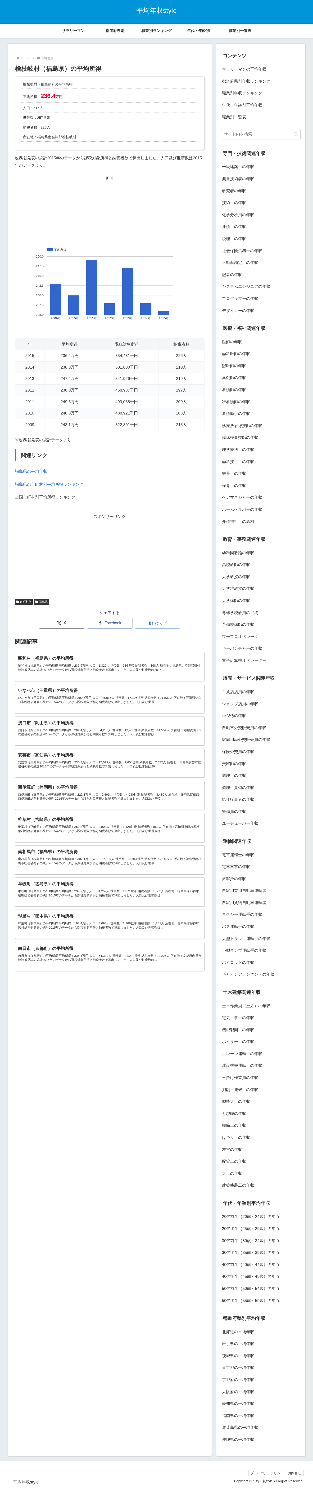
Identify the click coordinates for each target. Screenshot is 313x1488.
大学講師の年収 (236, 600)
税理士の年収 (234, 238)
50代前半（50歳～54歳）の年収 (251, 1288)
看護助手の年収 (236, 413)
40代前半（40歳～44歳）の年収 (251, 1264)
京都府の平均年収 (238, 1379)
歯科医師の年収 (236, 354)
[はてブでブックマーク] (157, 623)
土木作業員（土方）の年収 (246, 1006)
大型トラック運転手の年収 (246, 938)
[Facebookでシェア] (109, 623)
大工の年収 (232, 1173)
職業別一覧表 (234, 117)
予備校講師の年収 (238, 624)
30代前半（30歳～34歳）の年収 (251, 1241)
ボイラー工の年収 (238, 1041)
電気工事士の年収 (238, 1018)
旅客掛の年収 (234, 879)
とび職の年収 (234, 1113)
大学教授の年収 (236, 577)
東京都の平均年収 (238, 1367)
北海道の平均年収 (238, 1332)
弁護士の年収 (234, 226)
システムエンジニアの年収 (246, 286)
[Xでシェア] (61, 623)
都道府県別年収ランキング (246, 81)
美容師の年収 (234, 764)
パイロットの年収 (238, 962)
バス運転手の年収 (238, 926)
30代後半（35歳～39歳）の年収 (251, 1252)
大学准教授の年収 (238, 588)
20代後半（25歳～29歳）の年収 (251, 1228)
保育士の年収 (234, 485)
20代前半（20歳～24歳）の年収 (251, 1216)
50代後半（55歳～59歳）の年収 (251, 1300)
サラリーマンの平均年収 (244, 69)
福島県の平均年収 (31, 471)
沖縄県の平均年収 (238, 1439)
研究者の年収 (234, 191)
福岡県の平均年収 (238, 1415)
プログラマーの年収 (240, 298)
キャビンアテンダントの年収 (248, 974)
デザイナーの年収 (238, 310)
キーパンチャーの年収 (242, 648)
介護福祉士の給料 (238, 521)
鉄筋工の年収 (234, 1125)
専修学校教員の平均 (240, 612)
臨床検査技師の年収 (240, 437)
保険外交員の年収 (238, 751)
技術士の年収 (234, 202)
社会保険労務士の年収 (242, 251)
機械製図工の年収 (238, 1030)
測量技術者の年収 (238, 179)
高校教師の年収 (236, 564)
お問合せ (294, 1473)
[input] (261, 134)
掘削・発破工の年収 (240, 1089)
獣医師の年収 (234, 366)
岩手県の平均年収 (238, 1343)
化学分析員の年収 (238, 215)
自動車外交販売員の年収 (244, 728)
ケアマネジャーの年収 (242, 497)
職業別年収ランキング (242, 93)
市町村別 (24, 601)
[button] (296, 134)
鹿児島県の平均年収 (240, 1427)
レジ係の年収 (234, 715)
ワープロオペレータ (240, 636)
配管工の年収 (234, 1161)
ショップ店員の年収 (240, 704)
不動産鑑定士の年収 (240, 262)
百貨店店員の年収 (238, 692)
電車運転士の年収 (238, 855)
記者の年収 (232, 274)
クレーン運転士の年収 (242, 1053)
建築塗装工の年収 (238, 1185)
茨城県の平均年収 (238, 1356)
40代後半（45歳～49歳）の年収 (251, 1276)
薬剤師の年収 (234, 377)
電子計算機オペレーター (244, 660)
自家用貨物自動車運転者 (244, 902)
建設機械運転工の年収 (242, 1065)
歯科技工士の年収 (238, 461)
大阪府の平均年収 (238, 1392)
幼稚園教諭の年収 (238, 553)
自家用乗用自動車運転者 (244, 890)
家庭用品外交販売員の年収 (246, 739)
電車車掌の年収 (236, 866)
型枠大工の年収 (236, 1101)
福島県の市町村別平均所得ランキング (49, 484)
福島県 (41, 601)
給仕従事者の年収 (238, 799)
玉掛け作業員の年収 (240, 1077)
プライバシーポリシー (266, 1473)
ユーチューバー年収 (240, 823)
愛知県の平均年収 (238, 1403)
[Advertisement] (109, 211)
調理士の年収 (234, 775)
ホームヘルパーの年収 (242, 509)
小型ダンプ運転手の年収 (244, 950)
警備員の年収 (234, 811)
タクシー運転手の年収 (242, 914)
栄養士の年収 (234, 473)
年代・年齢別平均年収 (242, 105)
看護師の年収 (234, 390)
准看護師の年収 (236, 402)
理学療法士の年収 (238, 449)
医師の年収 (232, 342)
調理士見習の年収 (238, 787)
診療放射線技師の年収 (242, 425)
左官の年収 (232, 1149)
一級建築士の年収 (238, 167)
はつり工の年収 (236, 1137)
